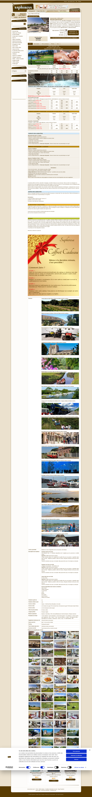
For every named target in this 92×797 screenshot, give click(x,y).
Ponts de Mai (15, 31)
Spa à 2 (14, 37)
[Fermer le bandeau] (89, 776)
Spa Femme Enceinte (17, 42)
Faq (76, 1)
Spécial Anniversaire (16, 41)
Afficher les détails (79, 794)
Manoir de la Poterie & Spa (37, 772)
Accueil (65, 1)
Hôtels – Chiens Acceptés (18, 58)
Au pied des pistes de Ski (18, 50)
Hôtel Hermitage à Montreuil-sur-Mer (53, 773)
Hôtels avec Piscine (16, 32)
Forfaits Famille (15, 60)
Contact (79, 1)
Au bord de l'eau (16, 52)
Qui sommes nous (71, 1)
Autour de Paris (15, 49)
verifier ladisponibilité (73, 32)
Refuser (76, 786)
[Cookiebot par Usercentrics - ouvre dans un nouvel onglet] (9, 794)
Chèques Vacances (16, 57)
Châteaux (14, 53)
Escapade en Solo (16, 44)
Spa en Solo (15, 45)
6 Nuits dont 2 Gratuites (17, 36)
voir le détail (66, 86)
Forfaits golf (15, 63)
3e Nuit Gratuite (15, 34)
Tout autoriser (76, 778)
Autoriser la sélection (76, 782)
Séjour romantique (16, 39)
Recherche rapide (21, 20)
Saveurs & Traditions (16, 55)
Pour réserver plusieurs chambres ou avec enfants (65, 37)
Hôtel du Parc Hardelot (70, 772)
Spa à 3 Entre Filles (16, 47)
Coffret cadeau (15, 62)
